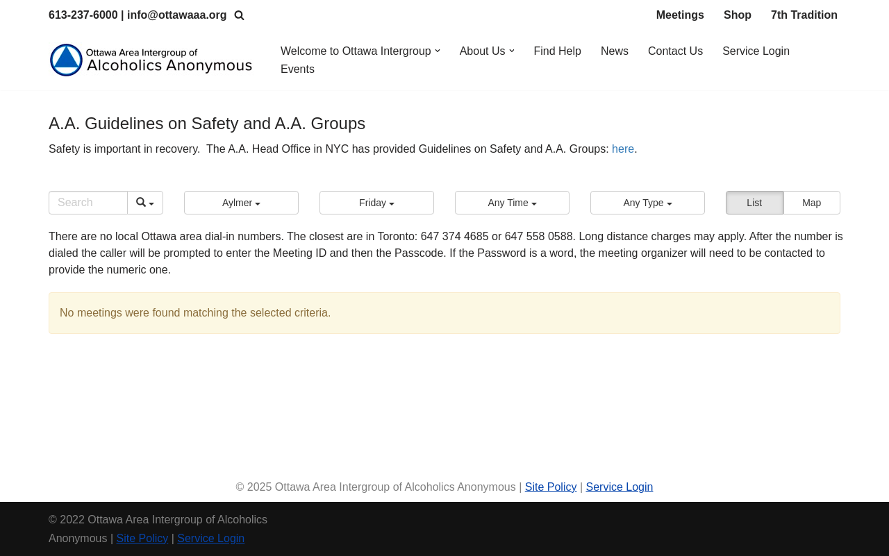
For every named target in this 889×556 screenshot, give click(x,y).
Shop (737, 15)
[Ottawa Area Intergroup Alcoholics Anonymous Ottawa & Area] (153, 60)
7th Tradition (804, 15)
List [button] (754, 202)
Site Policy (551, 487)
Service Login (756, 51)
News (615, 51)
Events (298, 69)
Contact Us (675, 51)
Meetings (680, 15)
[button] (437, 50)
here (623, 149)
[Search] (239, 15)
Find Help (557, 51)
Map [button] (811, 202)
